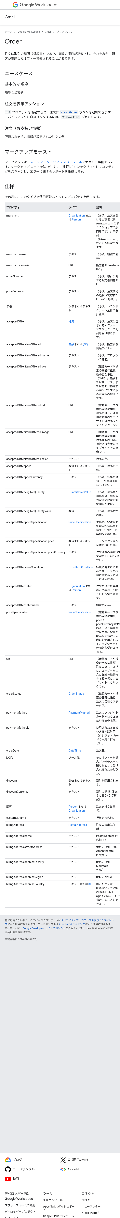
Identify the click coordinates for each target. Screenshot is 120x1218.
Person (76, 219)
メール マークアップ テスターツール (56, 162)
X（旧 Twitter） (91, 1212)
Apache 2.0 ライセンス (72, 924)
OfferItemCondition (81, 567)
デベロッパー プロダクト (20, 1211)
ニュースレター (91, 1206)
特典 (71, 321)
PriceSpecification (80, 522)
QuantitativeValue (80, 492)
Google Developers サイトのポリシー (44, 928)
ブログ (86, 1200)
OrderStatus (76, 693)
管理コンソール (52, 1200)
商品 (71, 344)
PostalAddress (78, 824)
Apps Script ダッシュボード (59, 1208)
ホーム (8, 31)
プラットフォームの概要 (20, 1205)
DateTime (75, 750)
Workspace (38, 5)
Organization (77, 215)
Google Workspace (29, 31)
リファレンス (64, 31)
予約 (85, 344)
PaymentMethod (79, 712)
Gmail (10, 17)
